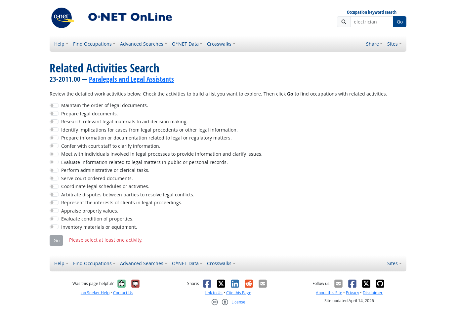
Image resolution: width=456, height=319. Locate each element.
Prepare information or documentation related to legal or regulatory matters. (146, 138)
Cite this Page (238, 293)
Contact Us (123, 293)
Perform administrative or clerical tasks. (105, 170)
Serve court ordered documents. (97, 178)
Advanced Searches (141, 44)
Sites (392, 44)
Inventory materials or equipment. (99, 227)
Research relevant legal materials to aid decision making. (124, 121)
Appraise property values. (89, 211)
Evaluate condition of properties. (97, 219)
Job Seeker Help (94, 293)
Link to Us (214, 293)
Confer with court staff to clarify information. (110, 146)
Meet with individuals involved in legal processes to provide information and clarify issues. (162, 154)
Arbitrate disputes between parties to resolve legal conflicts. (127, 194)
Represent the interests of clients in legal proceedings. (122, 202)
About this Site (329, 293)
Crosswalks (219, 44)
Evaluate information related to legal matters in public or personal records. (144, 162)
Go (400, 22)
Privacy (352, 293)
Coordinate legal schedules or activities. (105, 186)
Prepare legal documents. (89, 113)
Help (59, 44)
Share (372, 44)
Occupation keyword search (371, 12)
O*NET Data (185, 44)
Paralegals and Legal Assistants (131, 79)
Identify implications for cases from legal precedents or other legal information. (149, 130)
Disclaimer (373, 293)
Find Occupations (92, 44)
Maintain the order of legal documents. (104, 105)
